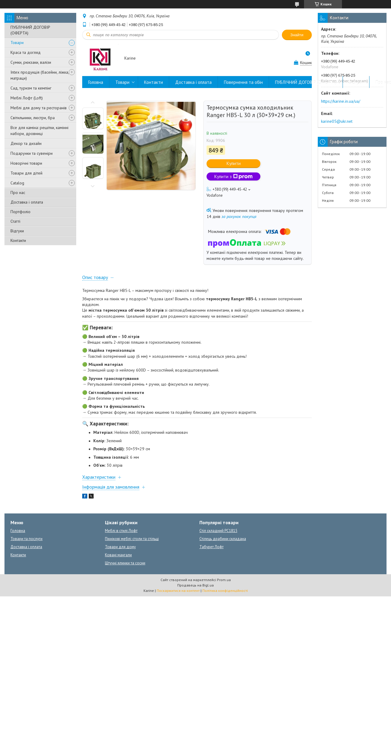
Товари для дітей (26, 173)
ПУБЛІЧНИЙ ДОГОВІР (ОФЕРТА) (30, 30)
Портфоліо (20, 211)
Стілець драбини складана (222, 538)
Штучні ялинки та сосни (125, 563)
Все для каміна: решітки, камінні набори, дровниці (39, 130)
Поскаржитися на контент (178, 590)
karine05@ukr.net (336, 121)
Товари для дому (120, 546)
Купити (234, 163)
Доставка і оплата (26, 202)
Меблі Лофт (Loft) (26, 98)
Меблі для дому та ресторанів (38, 107)
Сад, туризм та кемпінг (30, 88)
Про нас (17, 192)
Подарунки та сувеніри (31, 153)
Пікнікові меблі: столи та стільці (132, 538)
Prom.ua (224, 580)
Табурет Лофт (211, 546)
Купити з (233, 176)
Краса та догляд (25, 52)
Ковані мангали (118, 554)
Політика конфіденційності (225, 590)
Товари (17, 42)
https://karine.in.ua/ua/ (340, 101)
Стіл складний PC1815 (218, 530)
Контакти (18, 240)
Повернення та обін (243, 82)
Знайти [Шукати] (296, 35)
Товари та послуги (26, 538)
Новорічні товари (26, 163)
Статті (15, 221)
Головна (95, 82)
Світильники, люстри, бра (32, 117)
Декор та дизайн (26, 143)
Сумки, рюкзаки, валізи (30, 62)
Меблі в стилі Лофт (121, 530)
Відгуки (17, 231)
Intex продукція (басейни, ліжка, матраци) (39, 75)
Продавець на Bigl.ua (195, 585)
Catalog (17, 183)
